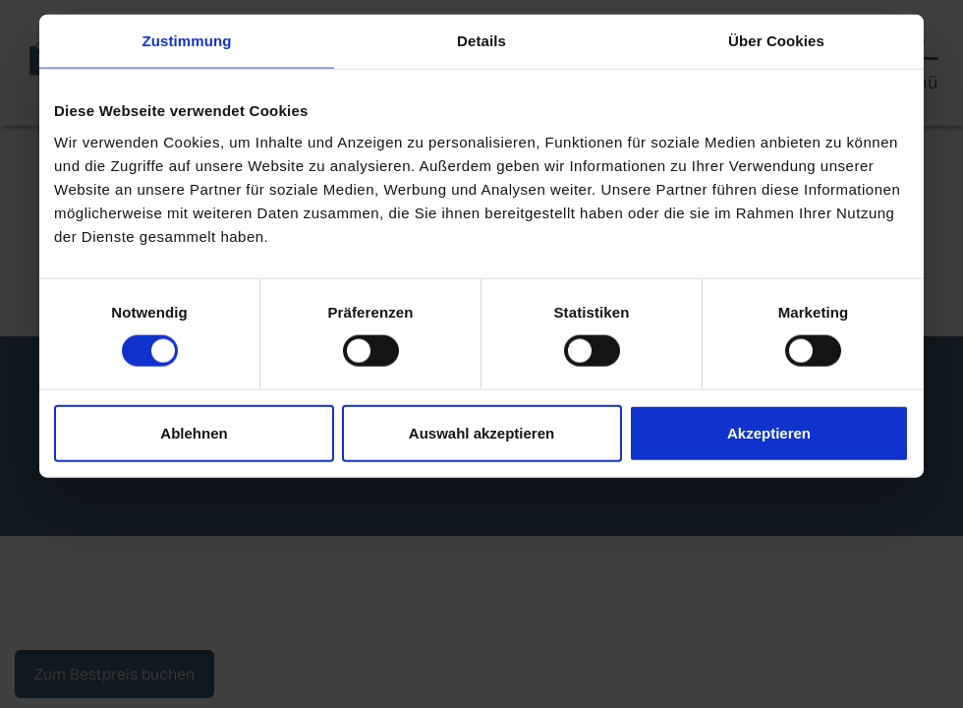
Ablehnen (193, 432)
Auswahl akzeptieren (481, 432)
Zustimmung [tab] (187, 40)
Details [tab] (481, 40)
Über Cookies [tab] (776, 40)
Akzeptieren (769, 432)
